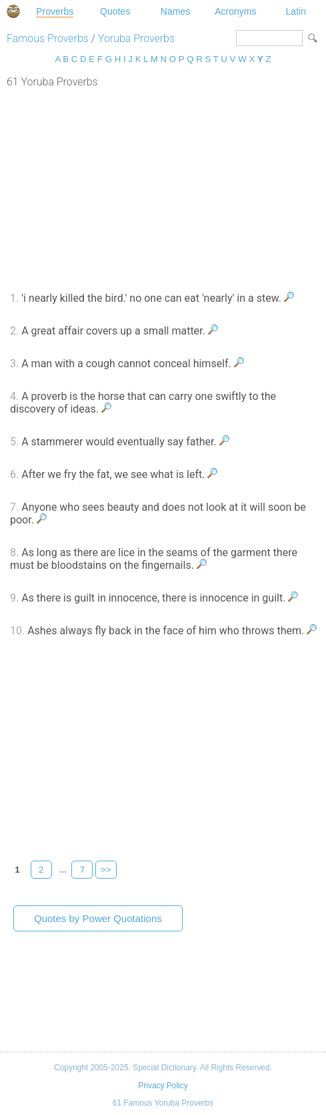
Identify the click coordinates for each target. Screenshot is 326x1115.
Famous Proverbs (48, 38)
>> (106, 870)
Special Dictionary (13, 11)
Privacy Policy (162, 1085)
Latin (296, 11)
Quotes (115, 11)
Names (175, 11)
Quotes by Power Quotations (98, 918)
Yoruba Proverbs (136, 38)
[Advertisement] (163, 188)
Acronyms (235, 11)
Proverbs (54, 11)
